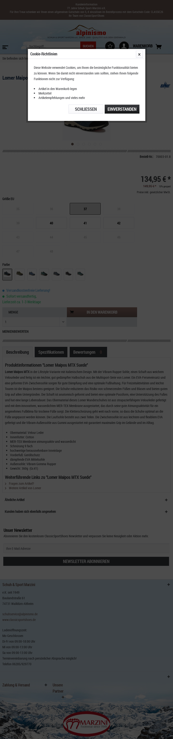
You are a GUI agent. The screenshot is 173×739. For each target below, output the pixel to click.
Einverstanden (122, 109)
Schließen (86, 109)
